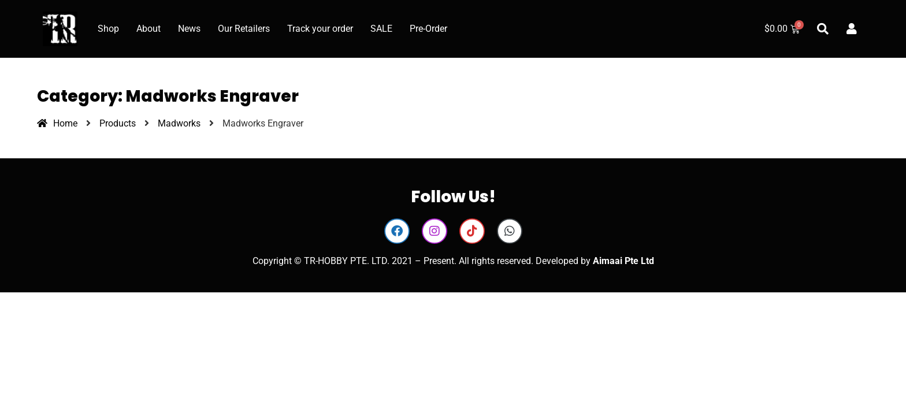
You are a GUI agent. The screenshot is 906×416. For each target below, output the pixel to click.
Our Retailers (244, 28)
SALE (381, 28)
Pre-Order (428, 28)
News (189, 28)
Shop (108, 28)
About (148, 28)
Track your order (320, 28)
